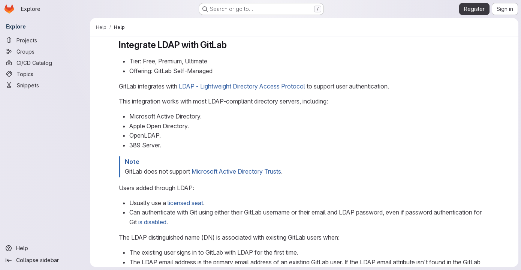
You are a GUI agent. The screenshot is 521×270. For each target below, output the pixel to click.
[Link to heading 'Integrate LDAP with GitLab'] (231, 44)
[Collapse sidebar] (45, 260)
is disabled (152, 222)
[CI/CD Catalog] (45, 62)
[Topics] (45, 74)
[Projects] (45, 40)
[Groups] (45, 51)
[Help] (45, 248)
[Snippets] (45, 85)
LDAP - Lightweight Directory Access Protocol (241, 86)
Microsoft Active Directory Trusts (236, 171)
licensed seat (185, 203)
